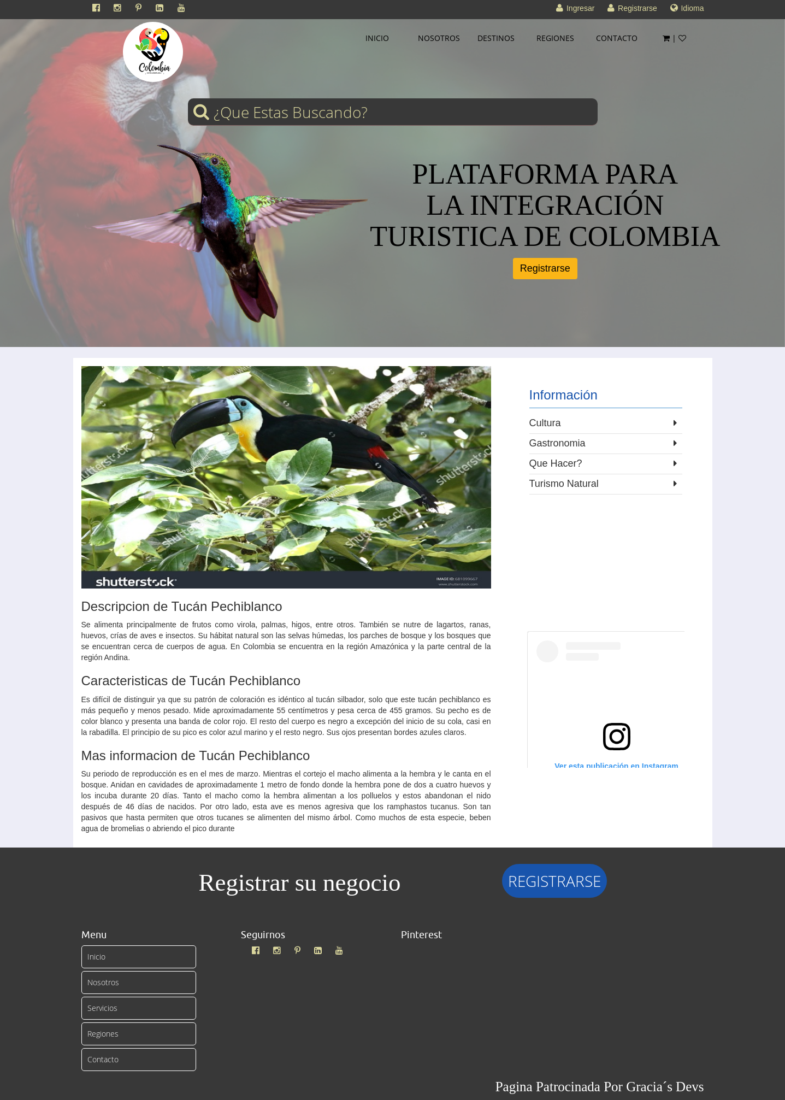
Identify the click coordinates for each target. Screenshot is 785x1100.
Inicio (96, 956)
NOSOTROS (439, 38)
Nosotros (103, 982)
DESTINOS (496, 38)
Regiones (103, 1033)
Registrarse (545, 268)
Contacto (103, 1059)
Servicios (102, 1008)
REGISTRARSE (554, 880)
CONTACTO (617, 38)
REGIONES (555, 38)
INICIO (377, 38)
